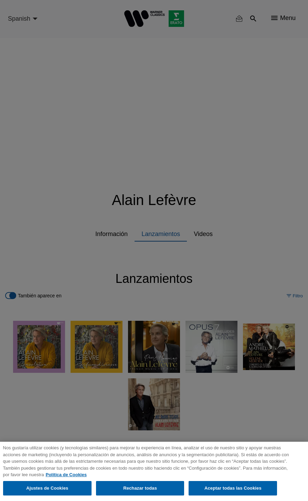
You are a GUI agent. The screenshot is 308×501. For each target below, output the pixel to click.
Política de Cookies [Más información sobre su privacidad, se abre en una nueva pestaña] (66, 474)
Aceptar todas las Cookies (233, 488)
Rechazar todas (140, 488)
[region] (154, 471)
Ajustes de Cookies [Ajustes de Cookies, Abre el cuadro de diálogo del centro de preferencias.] (47, 488)
